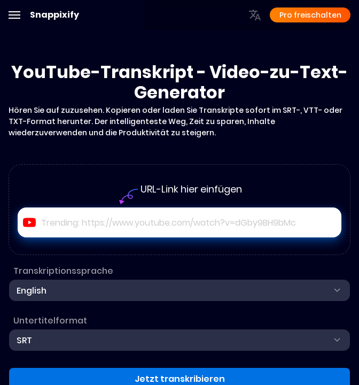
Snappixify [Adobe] (54, 15)
